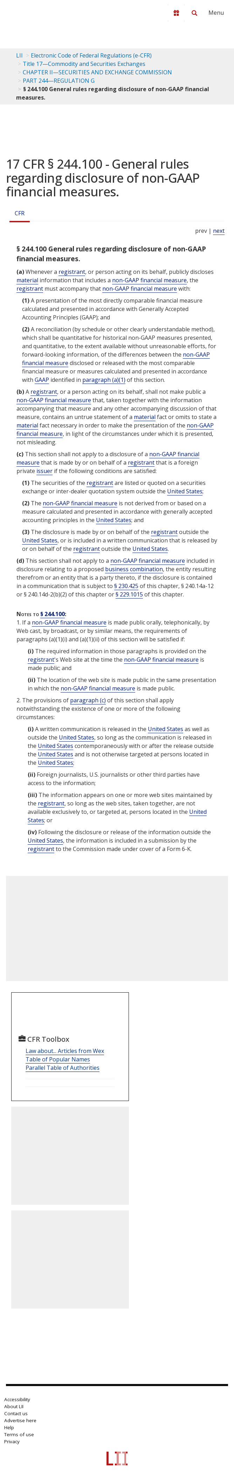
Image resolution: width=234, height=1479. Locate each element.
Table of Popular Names (58, 1059)
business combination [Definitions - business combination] (134, 569)
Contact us (16, 1413)
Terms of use (19, 1434)
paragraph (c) (88, 700)
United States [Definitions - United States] (184, 491)
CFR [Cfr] (20, 213)
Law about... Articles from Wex (65, 1051)
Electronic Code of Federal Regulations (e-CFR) (91, 55)
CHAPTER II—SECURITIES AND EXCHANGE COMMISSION (97, 72)
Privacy (12, 1441)
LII (19, 55)
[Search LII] (194, 13)
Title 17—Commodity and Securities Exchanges (84, 64)
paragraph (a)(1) (103, 380)
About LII (13, 1406)
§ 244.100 (52, 614)
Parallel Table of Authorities (62, 1068)
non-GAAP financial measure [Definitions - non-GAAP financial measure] (149, 280)
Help (9, 1427)
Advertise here (20, 1420)
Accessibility (17, 1399)
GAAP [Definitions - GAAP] (42, 380)
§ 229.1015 (129, 594)
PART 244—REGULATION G (59, 81)
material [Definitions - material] (27, 280)
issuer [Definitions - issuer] (44, 471)
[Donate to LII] (176, 13)
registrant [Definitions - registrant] (71, 272)
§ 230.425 (126, 586)
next (219, 231)
